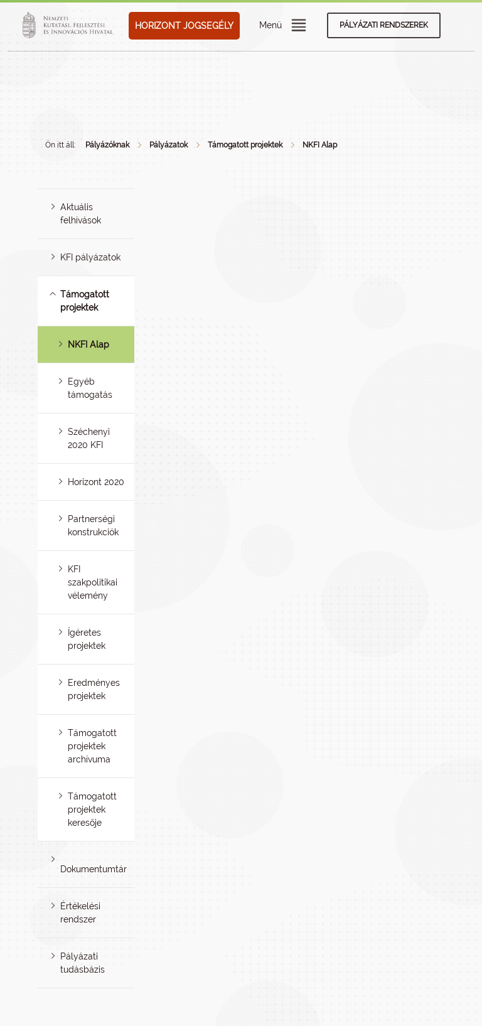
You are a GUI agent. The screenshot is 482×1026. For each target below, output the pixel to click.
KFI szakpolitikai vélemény (92, 582)
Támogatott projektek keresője (92, 809)
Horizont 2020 (96, 482)
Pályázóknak (107, 145)
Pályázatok (168, 145)
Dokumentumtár (93, 869)
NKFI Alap (320, 145)
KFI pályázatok (90, 257)
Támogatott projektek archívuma (92, 746)
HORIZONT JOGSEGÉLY (184, 26)
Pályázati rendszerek (384, 25)
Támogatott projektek (245, 145)
